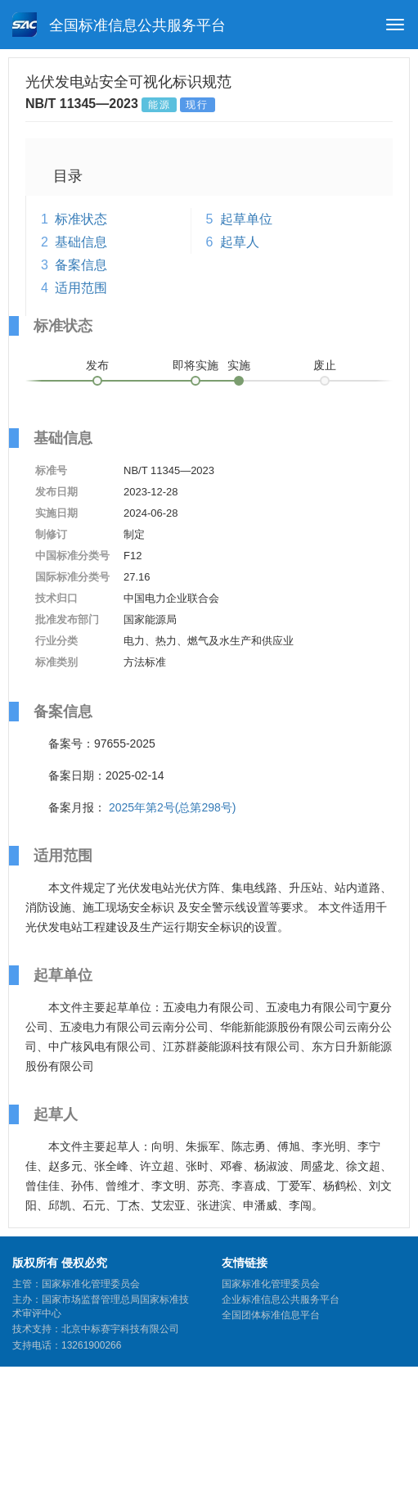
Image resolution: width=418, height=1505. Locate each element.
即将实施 (195, 365)
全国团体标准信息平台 (271, 1315)
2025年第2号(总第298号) (172, 807)
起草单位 (246, 219)
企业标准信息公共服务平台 (280, 1299)
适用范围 (81, 288)
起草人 (239, 242)
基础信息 (81, 242)
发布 (97, 365)
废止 (324, 365)
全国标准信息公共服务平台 (119, 24)
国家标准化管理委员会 (271, 1284)
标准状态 (81, 219)
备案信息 (81, 265)
